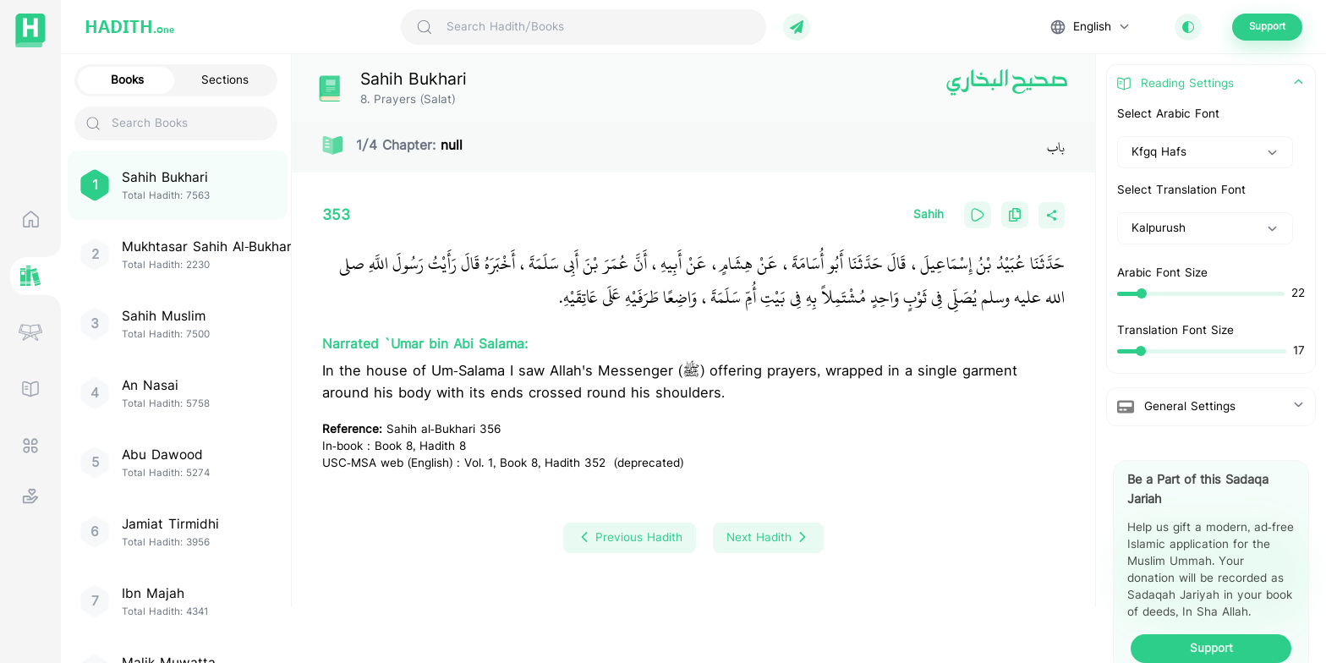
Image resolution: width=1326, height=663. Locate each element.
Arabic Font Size (1162, 273)
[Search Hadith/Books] (599, 27)
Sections (225, 80)
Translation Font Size (1175, 330)
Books (127, 80)
